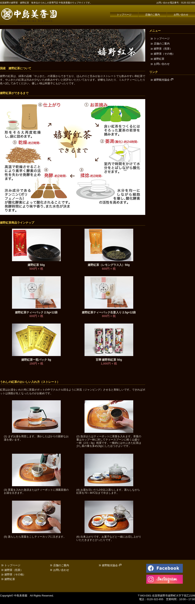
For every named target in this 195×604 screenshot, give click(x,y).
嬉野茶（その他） (164, 53)
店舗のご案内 (152, 14)
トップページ (124, 14)
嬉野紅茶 (159, 58)
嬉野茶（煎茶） (163, 48)
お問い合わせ (181, 14)
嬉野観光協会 (163, 79)
